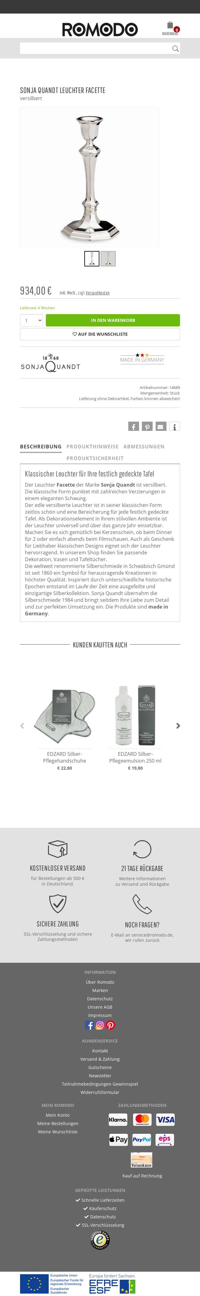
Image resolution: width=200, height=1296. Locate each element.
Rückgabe (159, 884)
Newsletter (100, 1076)
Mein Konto (58, 1115)
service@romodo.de (152, 935)
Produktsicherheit (95, 458)
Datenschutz (100, 999)
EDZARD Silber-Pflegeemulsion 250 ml (135, 757)
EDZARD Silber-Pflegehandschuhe (64, 757)
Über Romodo (100, 982)
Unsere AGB (100, 1007)
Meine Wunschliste (58, 1132)
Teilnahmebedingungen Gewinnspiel (100, 1084)
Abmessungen (144, 446)
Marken (100, 990)
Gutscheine (100, 1067)
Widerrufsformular (100, 1092)
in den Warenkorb (113, 320)
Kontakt (100, 1051)
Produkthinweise (92, 446)
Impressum (100, 1015)
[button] (170, 30)
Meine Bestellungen (57, 1123)
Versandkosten (98, 292)
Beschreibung (41, 446)
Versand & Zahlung (100, 1059)
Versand (130, 884)
